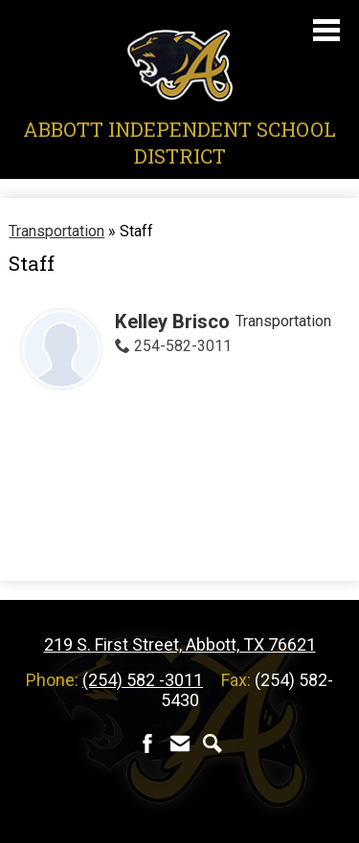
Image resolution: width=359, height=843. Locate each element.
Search (212, 743)
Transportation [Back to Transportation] (56, 231)
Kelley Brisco (172, 321)
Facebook (147, 743)
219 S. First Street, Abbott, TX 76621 (180, 644)
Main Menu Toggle (326, 30)
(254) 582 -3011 (142, 680)
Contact (180, 743)
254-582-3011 (183, 346)
